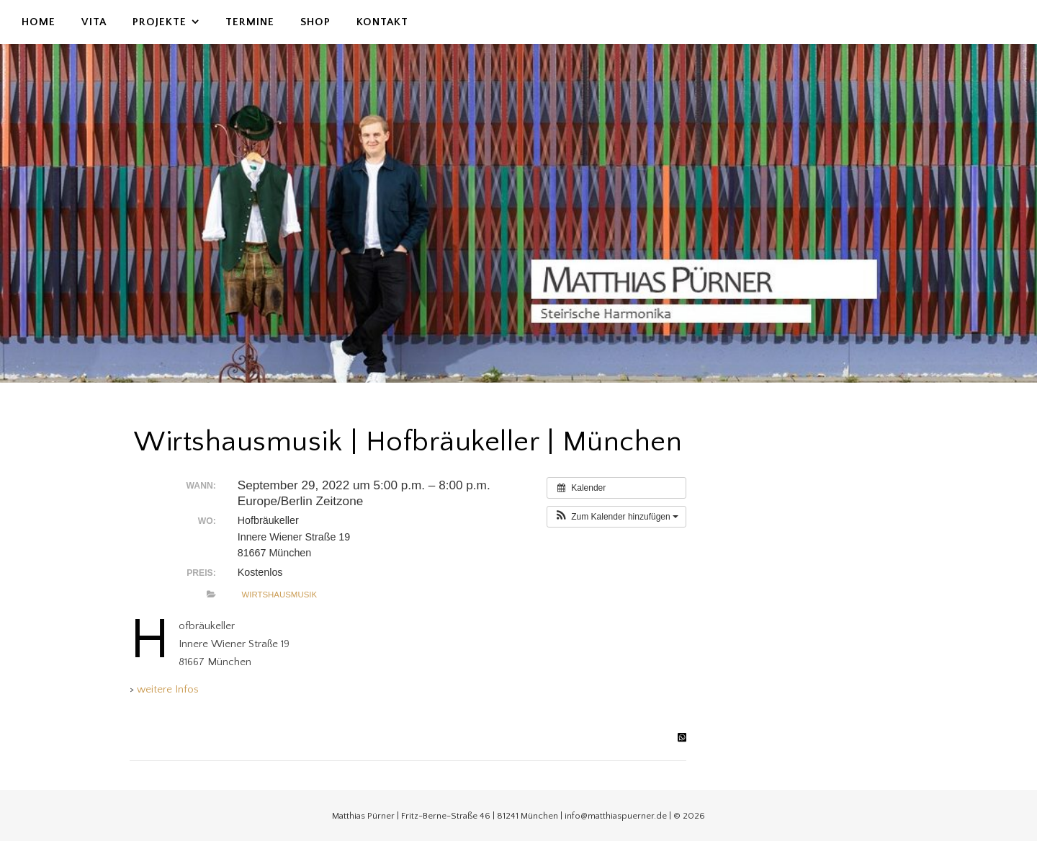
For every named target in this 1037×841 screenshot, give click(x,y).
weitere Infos (168, 689)
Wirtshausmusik (279, 594)
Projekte (160, 22)
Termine (249, 22)
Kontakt (382, 22)
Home (38, 22)
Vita (94, 22)
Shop (315, 22)
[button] (616, 517)
